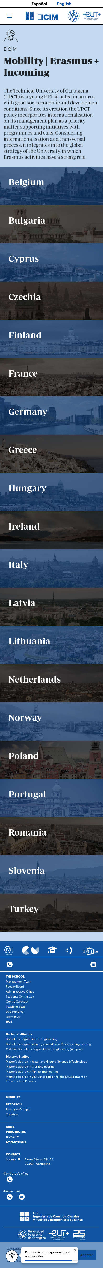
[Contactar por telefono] (10, 965)
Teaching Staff (15, 1006)
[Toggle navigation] (9, 16)
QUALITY (12, 1136)
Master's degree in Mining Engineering (32, 1071)
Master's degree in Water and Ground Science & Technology (46, 1061)
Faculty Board (15, 986)
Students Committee (20, 996)
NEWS (10, 1126)
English (64, 3)
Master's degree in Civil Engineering (30, 1066)
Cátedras (12, 1114)
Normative (13, 1016)
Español (39, 3)
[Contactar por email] (22, 1197)
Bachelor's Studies (19, 1034)
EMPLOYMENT (16, 1141)
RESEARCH (14, 1104)
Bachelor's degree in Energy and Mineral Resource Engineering (48, 1044)
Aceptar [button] (86, 1255)
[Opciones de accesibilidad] (12, 1256)
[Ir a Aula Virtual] (52, 952)
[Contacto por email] (93, 965)
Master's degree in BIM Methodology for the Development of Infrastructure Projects (46, 1078)
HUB (9, 1021)
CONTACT (13, 1154)
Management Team (18, 981)
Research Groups (17, 1109)
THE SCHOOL (15, 976)
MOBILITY (13, 1097)
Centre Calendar (17, 1001)
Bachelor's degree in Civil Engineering (31, 1039)
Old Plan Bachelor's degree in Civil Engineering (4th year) (44, 1049)
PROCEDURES (16, 1131)
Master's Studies (17, 1056)
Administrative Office (20, 991)
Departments (14, 1011)
